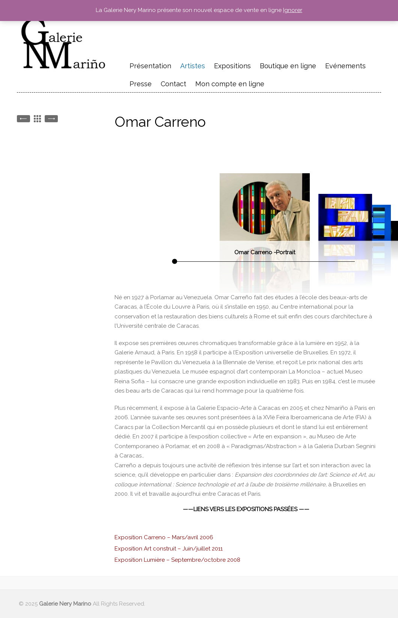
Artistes (192, 66)
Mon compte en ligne (229, 84)
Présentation (150, 66)
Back (37, 118)
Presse (141, 84)
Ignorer (292, 10)
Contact (173, 84)
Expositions (232, 66)
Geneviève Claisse (23, 118)
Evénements (345, 66)
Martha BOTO (51, 118)
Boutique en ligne (288, 66)
